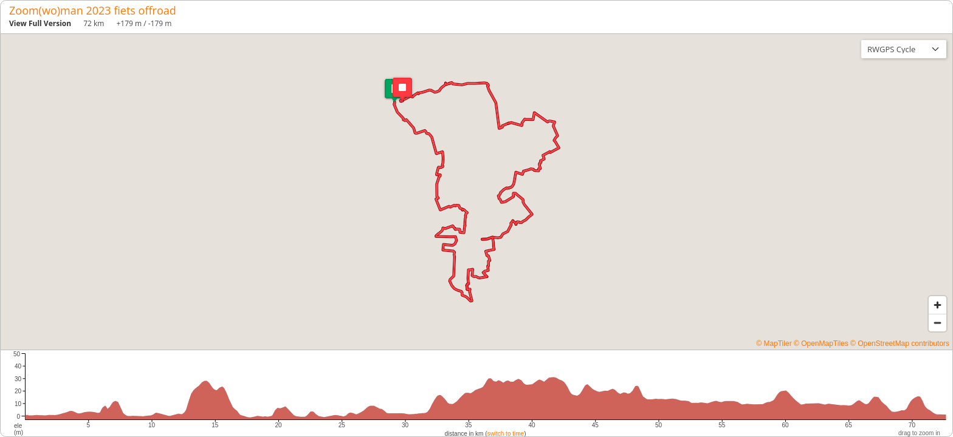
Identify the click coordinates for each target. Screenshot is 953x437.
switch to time (506, 433)
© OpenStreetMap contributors (899, 343)
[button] (394, 90)
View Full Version (40, 23)
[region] (476, 192)
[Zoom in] (937, 305)
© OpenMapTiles (821, 343)
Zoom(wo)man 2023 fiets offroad (92, 10)
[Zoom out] (937, 322)
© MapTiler (773, 343)
